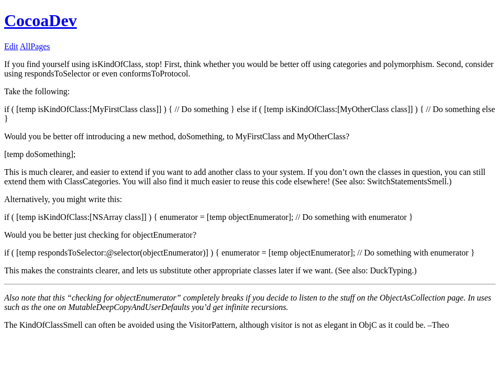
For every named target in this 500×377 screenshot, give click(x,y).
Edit (11, 46)
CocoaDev (40, 20)
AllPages (35, 46)
